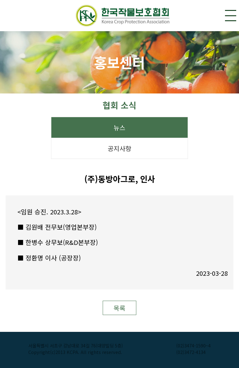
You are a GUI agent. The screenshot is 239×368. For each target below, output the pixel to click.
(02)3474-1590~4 (193, 345)
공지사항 (119, 148)
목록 (119, 308)
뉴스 (119, 127)
